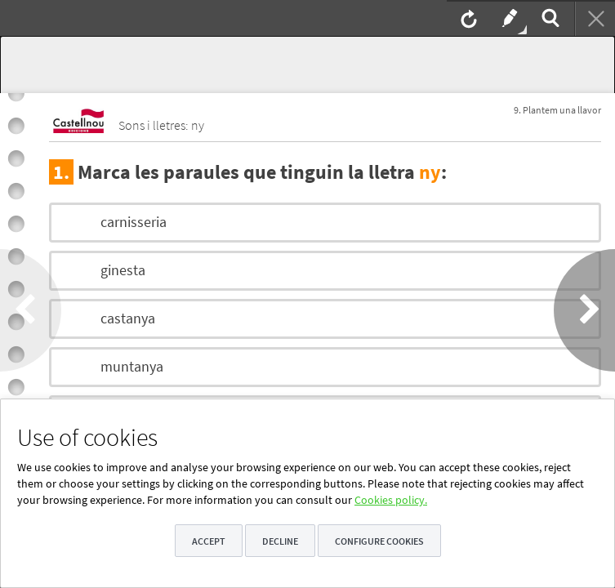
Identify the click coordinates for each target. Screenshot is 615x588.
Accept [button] (208, 541)
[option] (325, 223)
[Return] (594, 18)
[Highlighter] (508, 18)
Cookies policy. (390, 499)
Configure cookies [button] (379, 541)
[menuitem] (467, 18)
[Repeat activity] (467, 18)
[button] (30, 310)
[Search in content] (548, 18)
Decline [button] (280, 541)
